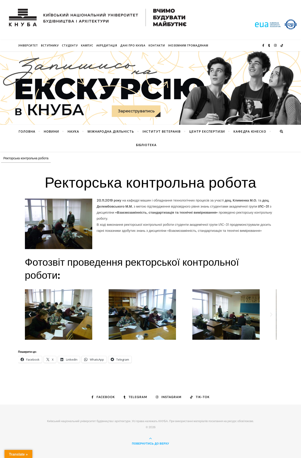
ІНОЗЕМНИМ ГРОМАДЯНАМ (188, 45)
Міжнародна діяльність (111, 131)
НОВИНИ (51, 131)
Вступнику (50, 45)
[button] (30, 314)
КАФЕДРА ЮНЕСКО (249, 131)
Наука (73, 131)
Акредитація (106, 45)
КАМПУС (87, 45)
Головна (27, 131)
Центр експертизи (207, 131)
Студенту (70, 45)
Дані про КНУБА (132, 45)
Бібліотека (146, 145)
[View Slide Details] (150, 88)
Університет (28, 45)
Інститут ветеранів (162, 131)
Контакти (157, 45)
